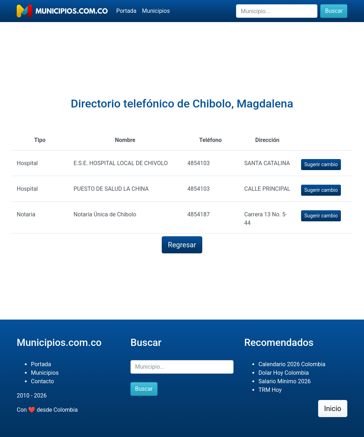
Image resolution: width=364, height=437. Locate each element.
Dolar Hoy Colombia (283, 372)
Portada (126, 10)
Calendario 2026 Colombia (292, 364)
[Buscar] (276, 11)
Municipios (156, 10)
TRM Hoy (270, 389)
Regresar (182, 245)
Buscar (334, 10)
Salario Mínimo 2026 (284, 381)
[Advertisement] (182, 47)
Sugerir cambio (321, 164)
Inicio (332, 408)
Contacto (42, 381)
